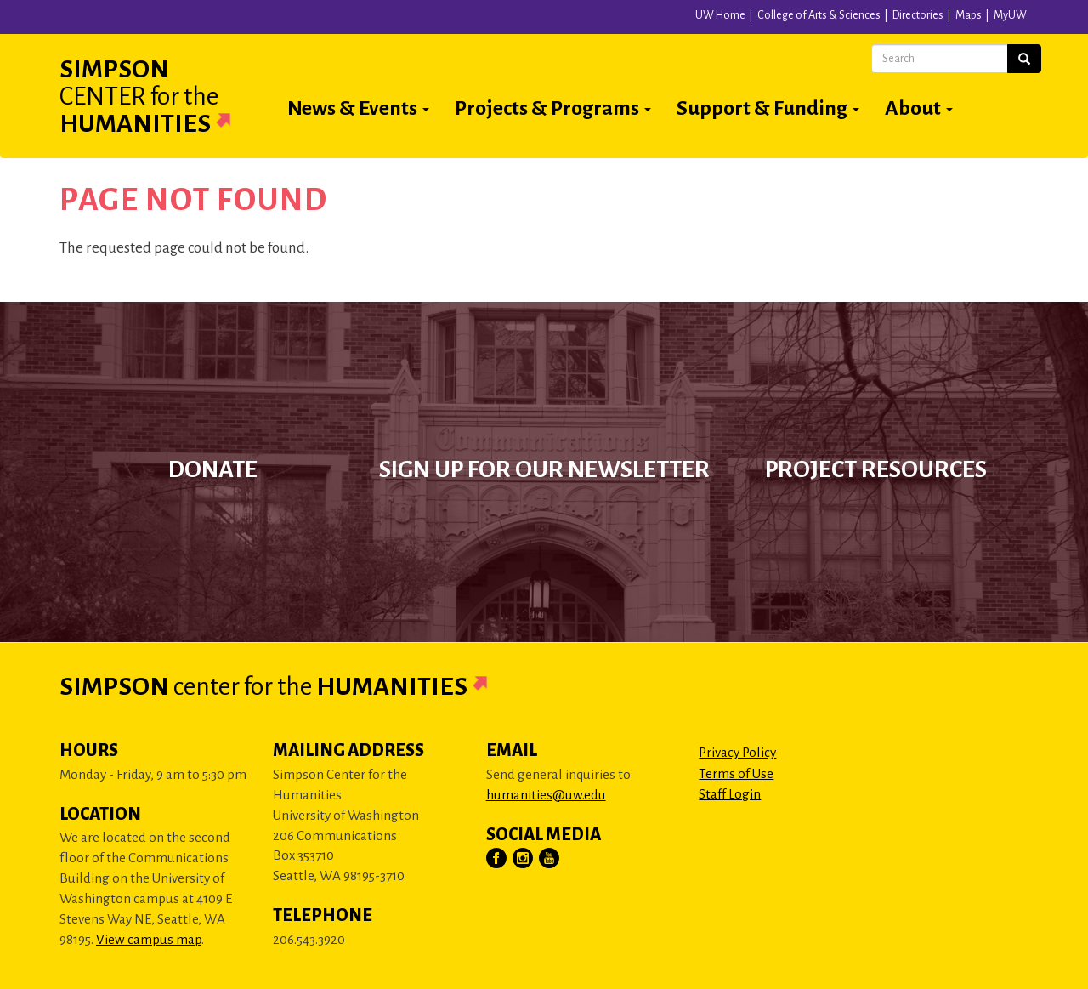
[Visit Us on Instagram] (524, 859)
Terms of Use (736, 773)
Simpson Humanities (166, 96)
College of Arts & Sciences (819, 15)
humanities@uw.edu (546, 794)
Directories (918, 15)
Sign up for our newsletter (544, 469)
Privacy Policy (737, 752)
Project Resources (876, 469)
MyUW (1010, 15)
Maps (968, 15)
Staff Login (730, 794)
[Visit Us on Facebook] (497, 859)
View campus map (148, 939)
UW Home (720, 15)
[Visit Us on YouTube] (550, 859)
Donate (213, 469)
